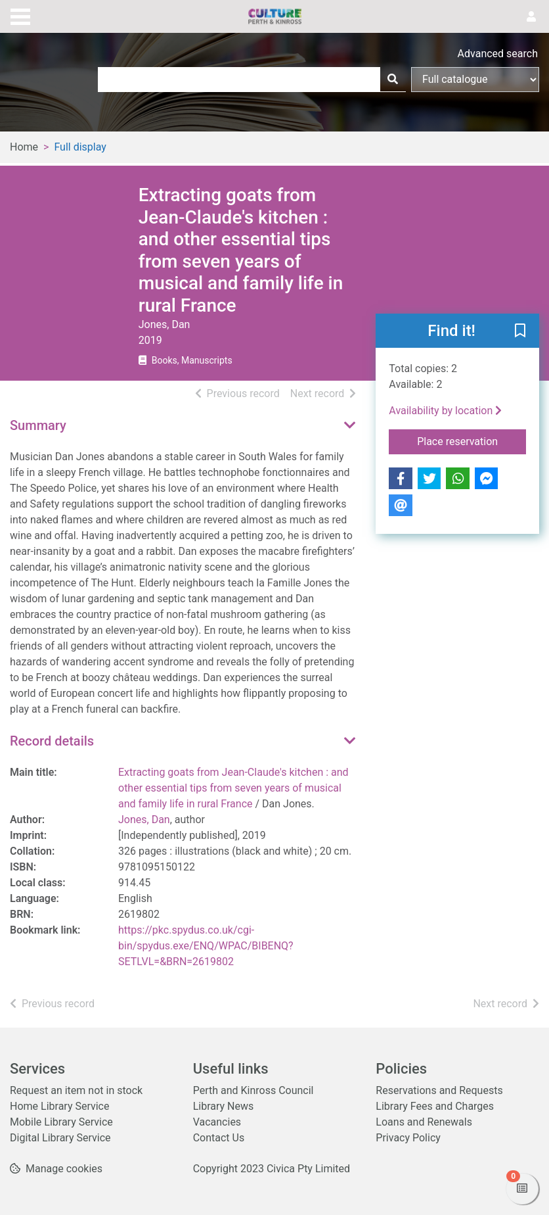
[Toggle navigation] (20, 15)
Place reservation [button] (471, 440)
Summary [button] (38, 425)
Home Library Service (59, 1106)
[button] (520, 331)
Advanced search (498, 53)
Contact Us (219, 1138)
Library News (223, 1106)
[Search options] (475, 79)
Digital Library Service (60, 1138)
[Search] (393, 79)
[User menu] (531, 17)
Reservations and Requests (439, 1090)
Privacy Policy (408, 1138)
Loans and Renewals (424, 1122)
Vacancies (217, 1122)
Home (24, 147)
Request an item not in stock (76, 1090)
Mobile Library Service (61, 1122)
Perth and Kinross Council (253, 1090)
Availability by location (445, 410)
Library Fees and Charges (435, 1106)
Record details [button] (52, 741)
